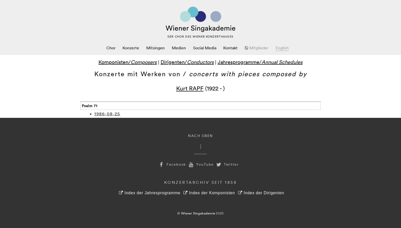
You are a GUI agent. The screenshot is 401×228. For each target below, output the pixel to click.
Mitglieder (257, 47)
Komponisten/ (127, 62)
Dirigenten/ (187, 62)
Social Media (204, 47)
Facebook (172, 164)
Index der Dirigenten (261, 193)
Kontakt (230, 47)
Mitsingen (155, 47)
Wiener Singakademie (198, 213)
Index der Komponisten (209, 193)
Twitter (227, 164)
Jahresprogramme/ (260, 62)
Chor (111, 47)
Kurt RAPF (190, 88)
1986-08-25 (107, 113)
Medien (179, 47)
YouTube (200, 164)
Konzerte (130, 47)
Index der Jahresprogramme (150, 193)
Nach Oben (200, 135)
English (282, 47)
